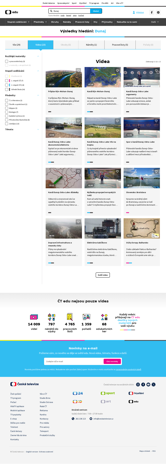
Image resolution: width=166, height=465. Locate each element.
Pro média (44, 424)
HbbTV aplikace (17, 407)
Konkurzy (44, 420)
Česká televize (49, 3)
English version (32, 453)
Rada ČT (43, 407)
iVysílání (83, 3)
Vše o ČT (119, 3)
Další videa (103, 276)
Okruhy (55, 22)
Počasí (13, 403)
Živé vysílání (15, 395)
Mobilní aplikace (17, 411)
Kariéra (43, 415)
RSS (154, 452)
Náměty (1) (91, 45)
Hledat (96, 11)
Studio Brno (45, 399)
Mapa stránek (145, 452)
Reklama (44, 411)
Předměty (39, 22)
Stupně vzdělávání (17, 22)
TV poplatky (15, 415)
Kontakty (14, 440)
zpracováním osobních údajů (128, 370)
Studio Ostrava (46, 403)
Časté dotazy (16, 432)
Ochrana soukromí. (46, 453)
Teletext (14, 428)
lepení (68, 15)
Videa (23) (41, 45)
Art (112, 3)
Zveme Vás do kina (18, 436)
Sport (74, 3)
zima (75, 15)
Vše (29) (16, 45)
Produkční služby (47, 436)
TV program (94, 3)
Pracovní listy (82, 22)
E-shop (13, 420)
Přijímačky (107, 22)
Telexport (44, 432)
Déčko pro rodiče (17, 424)
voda (62, 15)
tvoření (81, 15)
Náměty (67, 22)
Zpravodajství (63, 3)
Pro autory (44, 428)
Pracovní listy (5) (120, 45)
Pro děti (105, 3)
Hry (95, 22)
